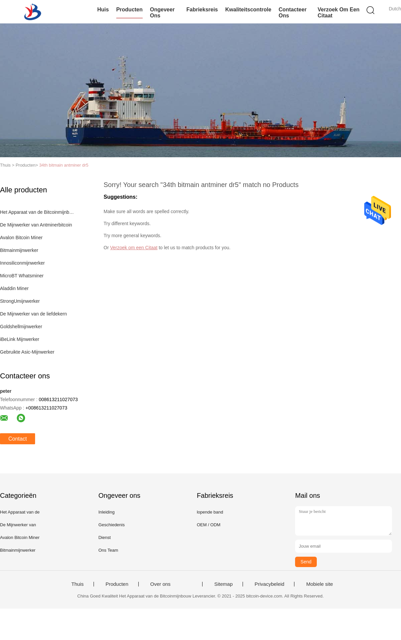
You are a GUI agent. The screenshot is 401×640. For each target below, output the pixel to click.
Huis (103, 9)
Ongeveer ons (162, 12)
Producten (129, 9)
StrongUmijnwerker (20, 301)
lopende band (210, 512)
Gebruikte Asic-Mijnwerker (27, 352)
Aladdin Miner (14, 288)
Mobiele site (319, 584)
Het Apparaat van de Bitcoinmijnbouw (38, 212)
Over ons (160, 584)
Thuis (78, 584)
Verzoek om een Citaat (338, 12)
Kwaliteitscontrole (248, 9)
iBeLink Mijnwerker (19, 339)
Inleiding (106, 512)
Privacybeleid (269, 584)
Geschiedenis (111, 524)
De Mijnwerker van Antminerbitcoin (36, 224)
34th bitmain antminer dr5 (63, 165)
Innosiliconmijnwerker (22, 263)
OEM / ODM (209, 524)
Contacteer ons (293, 12)
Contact (17, 439)
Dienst (104, 537)
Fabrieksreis (202, 9)
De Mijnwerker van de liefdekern (33, 313)
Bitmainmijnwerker (19, 250)
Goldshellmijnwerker (21, 326)
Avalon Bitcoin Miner (21, 237)
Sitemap (223, 584)
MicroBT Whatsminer (21, 275)
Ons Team (108, 550)
